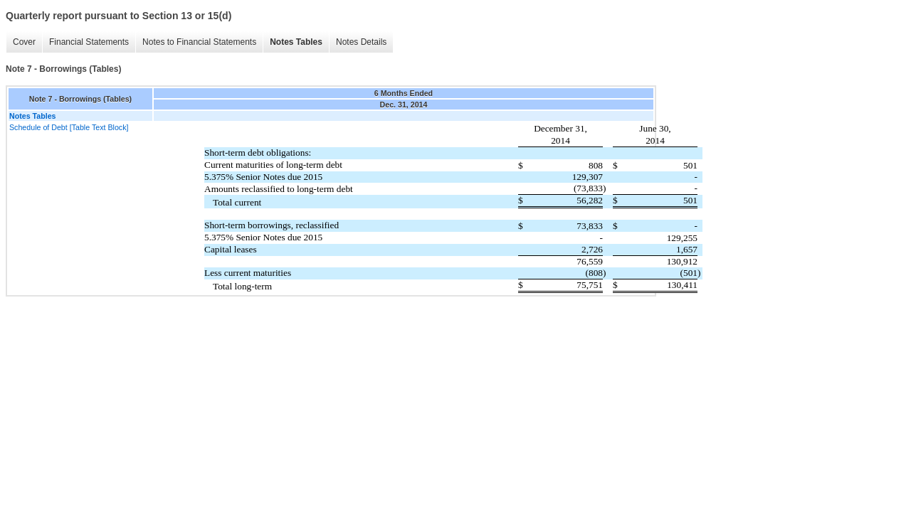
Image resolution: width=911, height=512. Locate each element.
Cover (24, 42)
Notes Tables (296, 42)
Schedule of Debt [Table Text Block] (68, 127)
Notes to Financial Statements (199, 42)
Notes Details (361, 42)
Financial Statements (89, 42)
